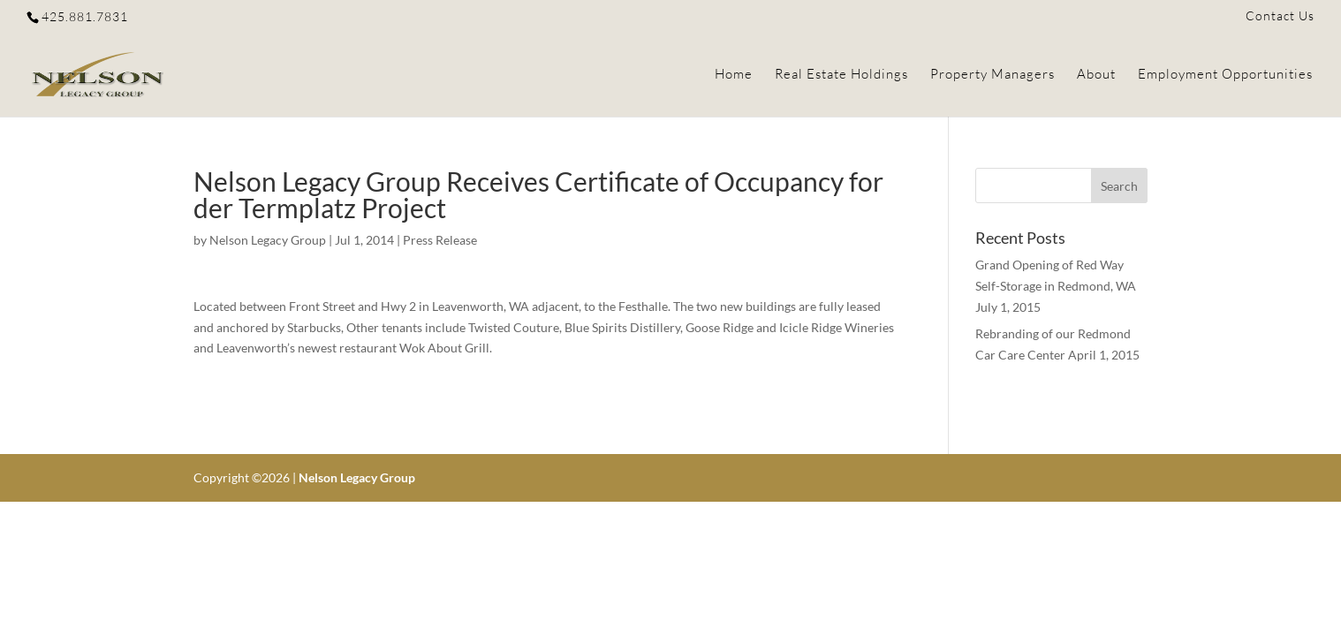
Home (734, 75)
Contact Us (1280, 16)
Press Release (440, 239)
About (1096, 75)
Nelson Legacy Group (267, 239)
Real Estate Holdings (841, 75)
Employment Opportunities (1225, 75)
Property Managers (992, 75)
